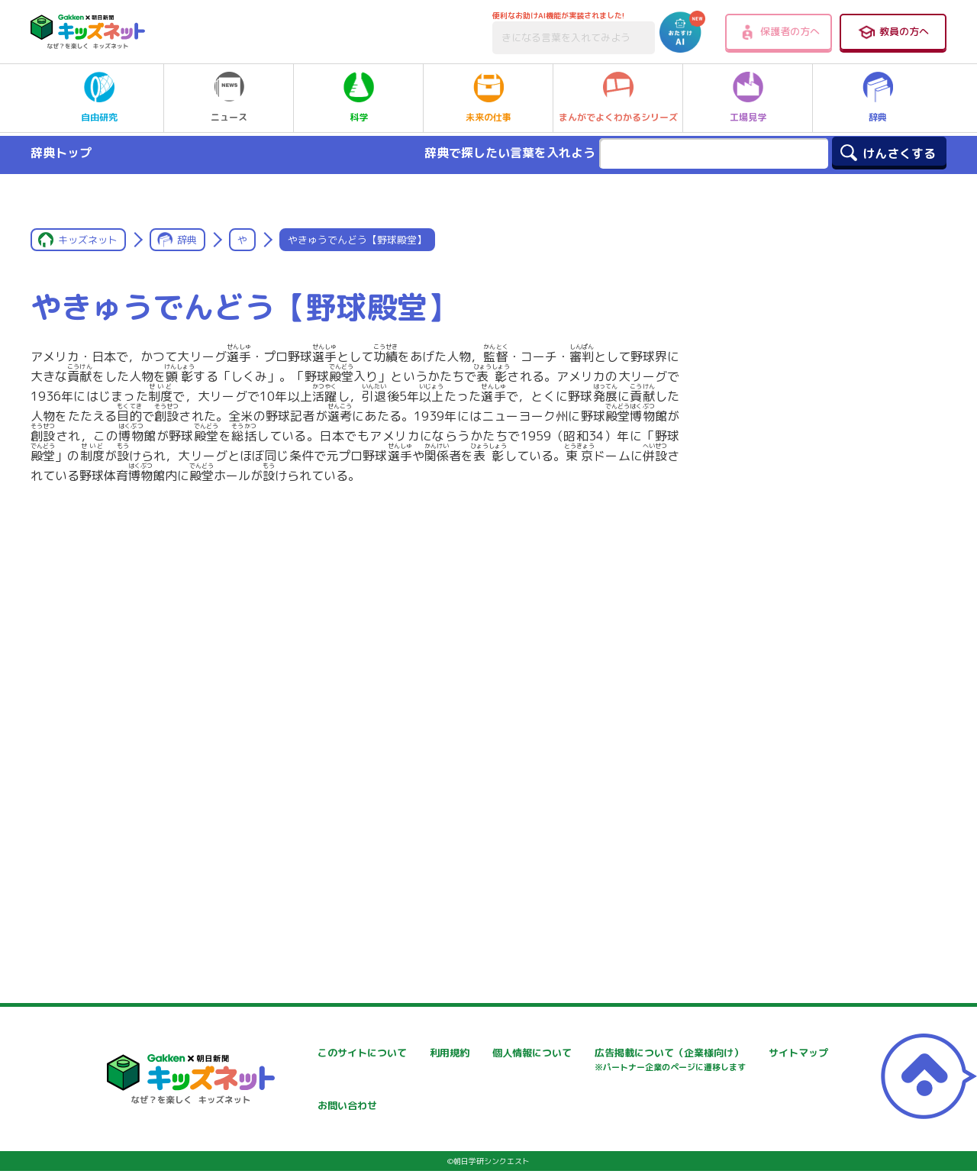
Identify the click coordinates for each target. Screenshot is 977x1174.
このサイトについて (301, 1053)
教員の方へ (893, 32)
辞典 (878, 98)
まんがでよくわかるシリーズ (618, 98)
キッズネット (88, 240)
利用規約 (457, 1053)
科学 (358, 98)
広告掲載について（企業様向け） (333, 1101)
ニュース (229, 98)
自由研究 (99, 98)
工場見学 (748, 98)
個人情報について (662, 1053)
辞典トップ (61, 152)
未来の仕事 (488, 98)
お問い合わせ (651, 1093)
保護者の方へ (779, 32)
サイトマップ (468, 1093)
